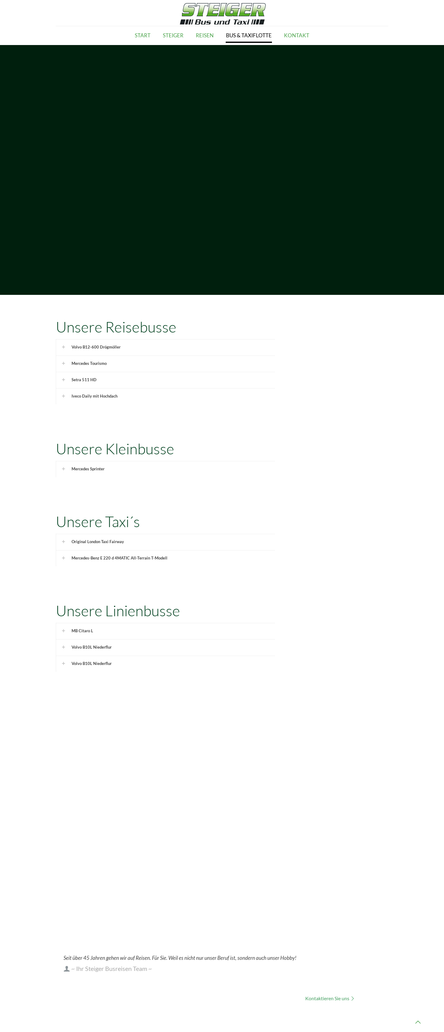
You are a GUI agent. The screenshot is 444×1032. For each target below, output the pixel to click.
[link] (165, 347)
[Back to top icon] (418, 1022)
